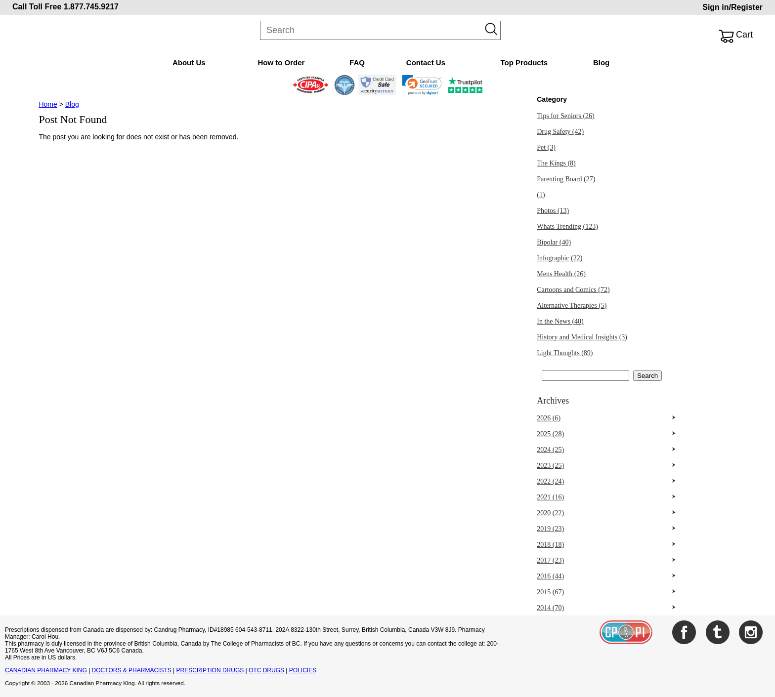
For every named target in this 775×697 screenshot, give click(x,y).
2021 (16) (550, 497)
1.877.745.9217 (91, 6)
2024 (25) (550, 449)
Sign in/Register (732, 7)
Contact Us (425, 62)
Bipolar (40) (554, 242)
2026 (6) (548, 418)
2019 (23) (550, 529)
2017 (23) (550, 560)
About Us (189, 62)
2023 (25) (550, 465)
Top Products (524, 62)
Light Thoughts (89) (565, 353)
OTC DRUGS (266, 670)
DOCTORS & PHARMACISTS (132, 670)
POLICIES (302, 670)
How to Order (281, 62)
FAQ (357, 62)
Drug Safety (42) (560, 131)
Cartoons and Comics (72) (573, 289)
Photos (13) (553, 210)
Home (48, 104)
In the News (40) (560, 321)
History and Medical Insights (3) (582, 337)
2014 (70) (550, 608)
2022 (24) (550, 481)
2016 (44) (550, 576)
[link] (421, 85)
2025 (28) (550, 434)
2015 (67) (550, 592)
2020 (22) (550, 513)
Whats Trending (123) (567, 226)
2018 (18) (550, 544)
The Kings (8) (556, 163)
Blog (601, 62)
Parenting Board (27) (566, 179)
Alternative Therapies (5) (571, 305)
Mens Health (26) (561, 274)
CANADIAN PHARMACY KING (46, 670)
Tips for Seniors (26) (566, 116)
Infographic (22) (559, 258)
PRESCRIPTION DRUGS (210, 670)
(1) (541, 195)
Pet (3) (546, 147)
